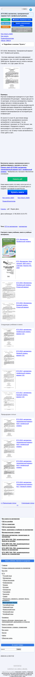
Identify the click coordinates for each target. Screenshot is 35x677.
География (6, 592)
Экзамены (5, 617)
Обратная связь (7, 638)
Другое (4, 633)
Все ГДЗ (4, 571)
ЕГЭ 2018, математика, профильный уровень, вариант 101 (24, 332)
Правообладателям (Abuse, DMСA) (7, 39)
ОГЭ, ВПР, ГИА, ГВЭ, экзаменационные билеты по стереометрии (15, 553)
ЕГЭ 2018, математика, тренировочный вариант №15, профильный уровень (24, 443)
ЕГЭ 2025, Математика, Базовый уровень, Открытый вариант (24, 305)
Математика (7, 578)
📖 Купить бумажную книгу (22, 19)
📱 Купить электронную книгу (22, 24)
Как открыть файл (7, 34)
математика (23, 226)
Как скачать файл (8, 198)
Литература (7, 589)
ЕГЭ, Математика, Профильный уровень (23, 240)
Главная (4, 565)
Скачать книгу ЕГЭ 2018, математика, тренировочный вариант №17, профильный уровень (16, 169)
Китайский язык (8, 614)
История (6, 587)
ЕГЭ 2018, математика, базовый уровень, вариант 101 (24, 353)
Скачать (5, 19)
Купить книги (17, 192)
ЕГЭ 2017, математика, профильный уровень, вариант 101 (24, 373)
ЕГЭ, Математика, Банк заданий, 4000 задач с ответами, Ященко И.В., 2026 (24, 265)
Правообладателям (8, 201)
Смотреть (5, 27)
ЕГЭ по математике (11, 226)
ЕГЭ (3, 573)
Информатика (7, 582)
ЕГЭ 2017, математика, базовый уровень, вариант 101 (24, 395)
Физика (5, 585)
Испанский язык (8, 612)
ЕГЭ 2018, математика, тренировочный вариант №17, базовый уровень (24, 484)
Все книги (5, 630)
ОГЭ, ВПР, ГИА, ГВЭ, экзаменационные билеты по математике (15, 549)
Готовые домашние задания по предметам (16, 568)
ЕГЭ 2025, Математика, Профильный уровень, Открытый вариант (24, 285)
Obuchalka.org (8, 672)
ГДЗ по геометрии (8, 524)
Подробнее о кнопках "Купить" (14, 44)
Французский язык (9, 609)
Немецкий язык (8, 607)
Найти (4, 635)
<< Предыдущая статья (8, 503)
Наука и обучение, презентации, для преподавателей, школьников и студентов (16, 621)
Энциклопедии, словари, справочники (14, 627)
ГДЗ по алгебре (7, 521)
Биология (6, 594)
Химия (5, 596)
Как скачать (5, 36)
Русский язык (7, 576)
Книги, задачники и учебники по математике (17, 529)
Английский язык (8, 605)
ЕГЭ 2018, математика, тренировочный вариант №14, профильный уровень (24, 464)
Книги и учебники (7, 624)
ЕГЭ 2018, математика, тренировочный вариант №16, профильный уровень (24, 422)
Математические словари (11, 532)
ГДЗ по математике (8, 527)
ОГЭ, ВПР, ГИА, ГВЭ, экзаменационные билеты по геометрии (15, 544)
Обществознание (8, 580)
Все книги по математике (11, 519)
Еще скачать (6, 23)
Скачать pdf (17, 179)
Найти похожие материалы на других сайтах (22, 30)
